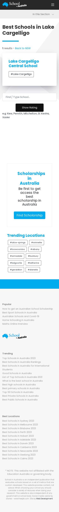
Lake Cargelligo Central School (24, 63)
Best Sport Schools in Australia (19, 312)
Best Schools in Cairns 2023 (17, 458)
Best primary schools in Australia (21, 388)
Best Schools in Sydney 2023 (18, 420)
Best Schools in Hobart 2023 (18, 435)
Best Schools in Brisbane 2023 (19, 428)
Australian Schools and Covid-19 (20, 316)
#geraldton (16, 269)
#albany (34, 249)
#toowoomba (17, 249)
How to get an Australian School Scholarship (27, 308)
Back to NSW (23, 48)
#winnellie (36, 242)
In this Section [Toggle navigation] (43, 14)
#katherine (33, 263)
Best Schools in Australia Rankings (21, 362)
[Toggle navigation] (52, 4)
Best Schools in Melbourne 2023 (20, 424)
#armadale (16, 256)
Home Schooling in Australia (18, 320)
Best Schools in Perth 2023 (17, 432)
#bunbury (33, 256)
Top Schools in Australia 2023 (19, 358)
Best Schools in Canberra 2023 (19, 447)
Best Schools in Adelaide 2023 (19, 439)
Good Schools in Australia (17, 373)
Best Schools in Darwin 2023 (18, 443)
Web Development (44, 498)
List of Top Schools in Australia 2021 (22, 377)
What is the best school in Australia (22, 380)
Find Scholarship (30, 215)
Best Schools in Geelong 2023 (19, 454)
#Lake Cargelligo (21, 74)
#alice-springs (17, 242)
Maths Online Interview (15, 323)
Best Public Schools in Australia (19, 399)
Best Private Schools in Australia (20, 395)
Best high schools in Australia (19, 384)
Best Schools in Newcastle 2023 (20, 451)
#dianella (33, 269)
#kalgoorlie (16, 263)
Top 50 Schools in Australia (17, 392)
